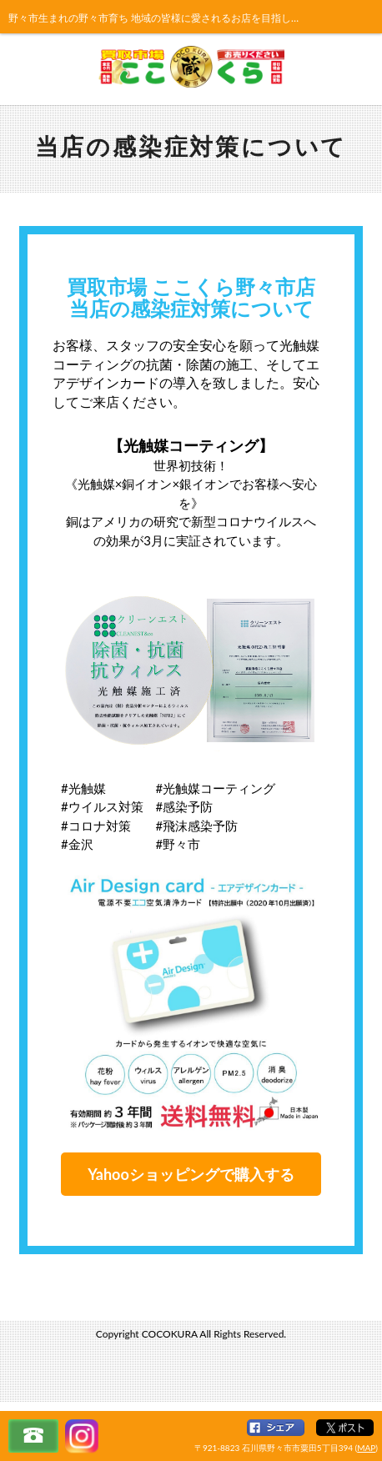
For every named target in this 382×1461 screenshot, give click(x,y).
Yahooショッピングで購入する (191, 1174)
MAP (366, 1448)
